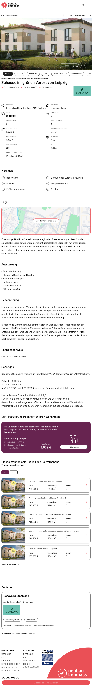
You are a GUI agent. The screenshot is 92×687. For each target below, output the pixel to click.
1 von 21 (77, 15)
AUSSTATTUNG (59, 74)
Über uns (6, 654)
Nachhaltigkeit (9, 667)
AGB (25, 657)
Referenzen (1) (31, 620)
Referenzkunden (10, 670)
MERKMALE (33, 74)
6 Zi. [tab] (13, 472)
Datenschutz (30, 660)
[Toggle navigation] (88, 4)
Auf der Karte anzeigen (46, 221)
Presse (5, 657)
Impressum (7, 625)
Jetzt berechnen (74, 447)
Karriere (6, 660)
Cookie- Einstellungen (31, 665)
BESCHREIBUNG (76, 74)
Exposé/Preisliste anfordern (46, 683)
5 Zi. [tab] (5, 472)
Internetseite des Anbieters (22, 625)
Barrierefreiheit (10, 664)
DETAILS (20, 74)
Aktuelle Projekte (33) (12, 620)
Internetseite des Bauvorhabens (44, 625)
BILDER (7, 74)
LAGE (45, 74)
